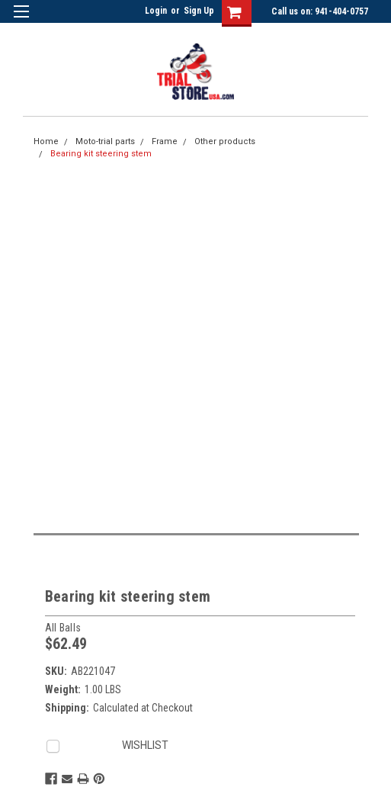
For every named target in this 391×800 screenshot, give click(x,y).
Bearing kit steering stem (101, 154)
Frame (165, 141)
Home (46, 141)
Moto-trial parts (105, 141)
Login (156, 10)
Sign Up (199, 10)
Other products (224, 141)
